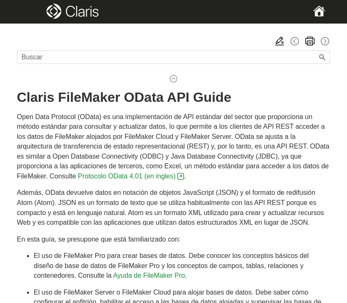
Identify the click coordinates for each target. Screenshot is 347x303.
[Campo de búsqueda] (173, 57)
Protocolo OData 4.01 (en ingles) (127, 176)
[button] (322, 57)
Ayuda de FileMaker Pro (149, 275)
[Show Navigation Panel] (32, 12)
